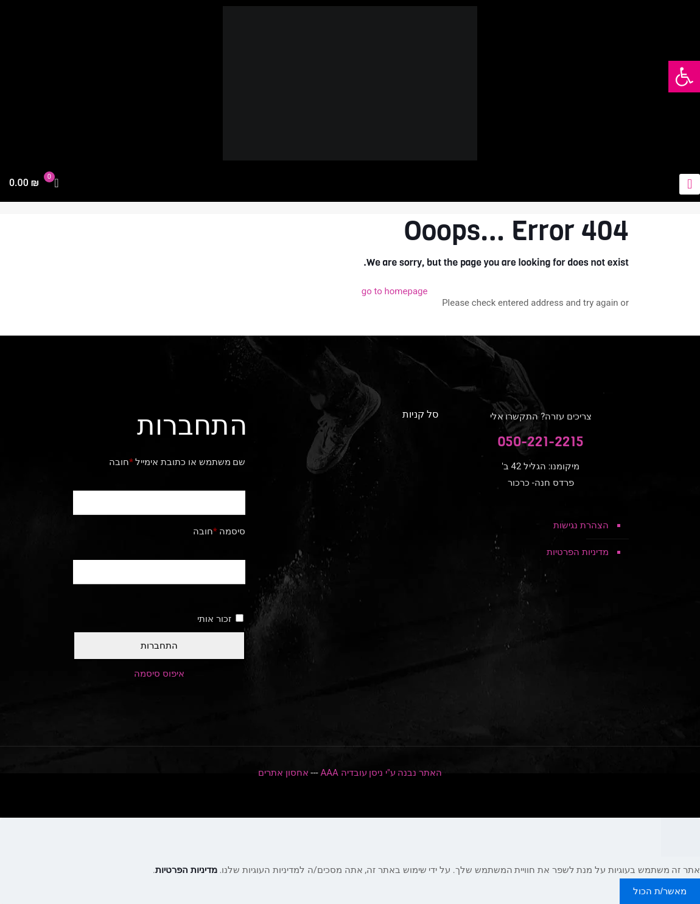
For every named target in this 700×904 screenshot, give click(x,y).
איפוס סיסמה (159, 673)
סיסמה (219, 531)
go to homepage (395, 291)
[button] (684, 76)
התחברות (159, 645)
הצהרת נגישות (581, 525)
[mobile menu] (689, 184)
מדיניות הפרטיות (578, 552)
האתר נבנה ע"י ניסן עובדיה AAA (381, 772)
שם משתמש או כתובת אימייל (177, 462)
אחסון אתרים (283, 772)
